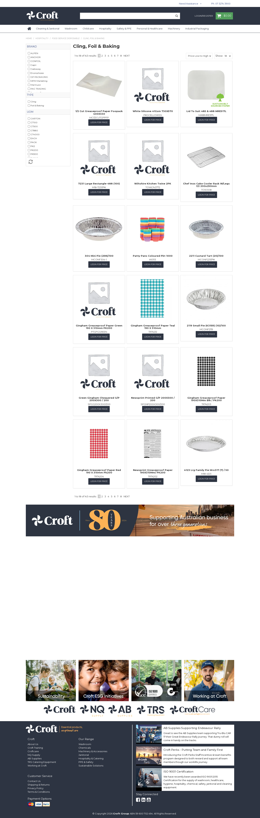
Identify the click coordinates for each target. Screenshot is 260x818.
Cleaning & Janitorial (47, 28)
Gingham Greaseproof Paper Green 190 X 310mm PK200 (99, 326)
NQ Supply (34, 754)
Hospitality (105, 28)
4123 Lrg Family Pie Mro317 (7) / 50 (206, 469)
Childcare (88, 28)
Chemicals (85, 746)
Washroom (71, 28)
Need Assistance (188, 3)
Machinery (174, 28)
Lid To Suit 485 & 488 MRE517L (206, 111)
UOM (30, 111)
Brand (32, 46)
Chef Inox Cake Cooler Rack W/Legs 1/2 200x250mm (206, 184)
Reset (48, 161)
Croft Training (35, 746)
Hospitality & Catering (91, 757)
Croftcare (33, 750)
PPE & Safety (86, 761)
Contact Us (34, 780)
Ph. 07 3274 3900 (220, 3)
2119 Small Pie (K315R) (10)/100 (206, 325)
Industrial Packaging (197, 28)
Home (29, 29)
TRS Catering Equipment (42, 761)
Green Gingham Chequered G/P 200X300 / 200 (99, 398)
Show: (219, 55)
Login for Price (99, 122)
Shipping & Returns (39, 783)
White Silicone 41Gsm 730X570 (153, 111)
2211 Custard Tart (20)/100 (206, 255)
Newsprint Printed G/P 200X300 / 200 (153, 398)
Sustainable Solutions (91, 764)
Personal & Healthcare (150, 28)
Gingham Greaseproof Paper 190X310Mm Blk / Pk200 (206, 398)
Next (127, 55)
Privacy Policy (35, 787)
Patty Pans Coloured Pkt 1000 (153, 255)
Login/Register (204, 16)
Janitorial (84, 754)
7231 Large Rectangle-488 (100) (99, 183)
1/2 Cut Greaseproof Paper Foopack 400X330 (99, 112)
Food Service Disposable (66, 38)
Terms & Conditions (39, 790)
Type (30, 94)
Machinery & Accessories (93, 750)
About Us (33, 743)
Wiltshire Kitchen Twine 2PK (152, 183)
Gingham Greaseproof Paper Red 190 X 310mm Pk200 (99, 470)
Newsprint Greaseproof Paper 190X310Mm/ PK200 (153, 470)
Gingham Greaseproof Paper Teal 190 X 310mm (153, 326)
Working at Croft (37, 764)
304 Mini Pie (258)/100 (99, 255)
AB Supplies (34, 757)
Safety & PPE (124, 28)
